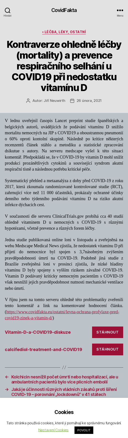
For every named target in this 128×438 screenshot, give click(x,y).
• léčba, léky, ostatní (64, 32)
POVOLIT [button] (83, 430)
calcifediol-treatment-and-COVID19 (43, 349)
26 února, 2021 (89, 100)
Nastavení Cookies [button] (53, 430)
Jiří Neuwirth (54, 100)
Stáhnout (107, 332)
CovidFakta (64, 10)
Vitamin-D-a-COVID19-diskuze (38, 332)
